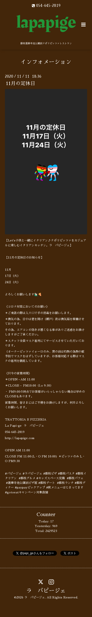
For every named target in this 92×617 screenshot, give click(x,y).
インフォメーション (46, 62)
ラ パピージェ (46, 591)
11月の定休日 (20, 83)
